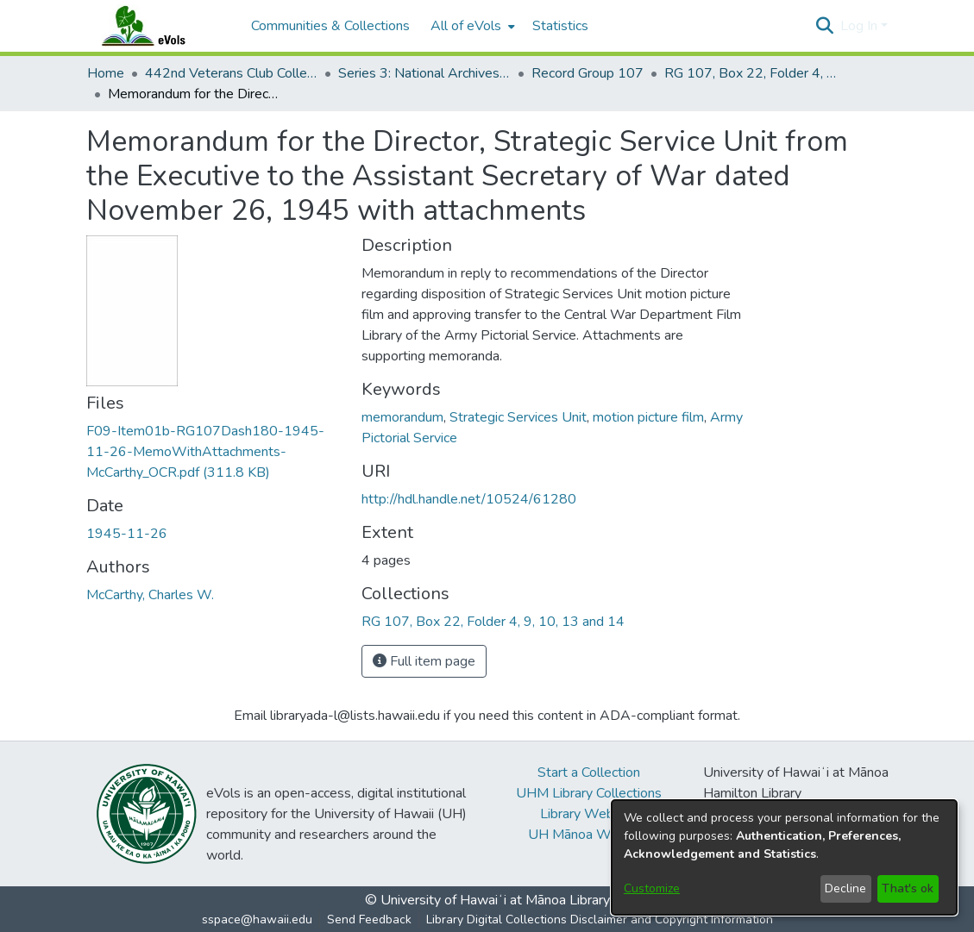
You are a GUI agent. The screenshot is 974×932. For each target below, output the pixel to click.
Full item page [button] (424, 661)
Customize (652, 888)
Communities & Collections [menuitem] (330, 25)
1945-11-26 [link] (126, 533)
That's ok (907, 888)
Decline (845, 888)
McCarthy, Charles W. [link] (150, 594)
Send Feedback (369, 919)
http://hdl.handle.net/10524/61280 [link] (468, 499)
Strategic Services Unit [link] (518, 417)
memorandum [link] (402, 417)
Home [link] (105, 73)
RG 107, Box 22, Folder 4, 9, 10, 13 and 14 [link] (750, 73)
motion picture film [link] (648, 417)
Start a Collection (588, 772)
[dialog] (784, 857)
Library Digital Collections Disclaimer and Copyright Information (599, 919)
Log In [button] (860, 25)
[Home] (160, 25)
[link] (205, 452)
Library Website (588, 813)
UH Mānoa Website (588, 834)
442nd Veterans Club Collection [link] (231, 73)
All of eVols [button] (465, 25)
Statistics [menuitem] (560, 25)
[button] (825, 26)
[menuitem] (471, 26)
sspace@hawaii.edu (257, 919)
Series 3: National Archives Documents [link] (424, 73)
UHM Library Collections (589, 793)
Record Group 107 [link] (587, 73)
